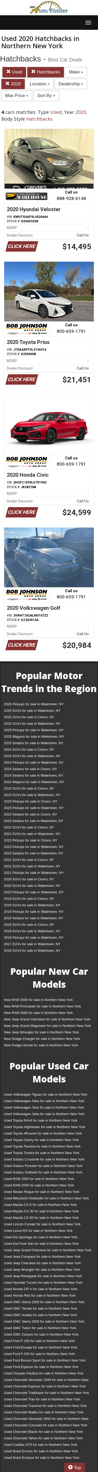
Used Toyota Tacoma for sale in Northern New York (42, 1146)
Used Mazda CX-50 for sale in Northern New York (41, 1218)
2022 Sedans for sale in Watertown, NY (33, 853)
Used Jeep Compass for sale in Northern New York (42, 1257)
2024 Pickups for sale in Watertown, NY (34, 762)
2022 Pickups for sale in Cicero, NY (30, 840)
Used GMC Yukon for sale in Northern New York (40, 1328)
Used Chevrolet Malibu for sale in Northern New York (43, 1412)
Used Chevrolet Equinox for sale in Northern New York (45, 1386)
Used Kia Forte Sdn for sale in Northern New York (41, 1244)
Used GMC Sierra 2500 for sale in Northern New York (44, 1321)
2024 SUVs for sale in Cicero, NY (29, 749)
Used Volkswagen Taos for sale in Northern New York (44, 1107)
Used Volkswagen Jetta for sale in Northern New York (44, 1114)
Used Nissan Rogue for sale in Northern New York (41, 1192)
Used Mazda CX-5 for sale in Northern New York (40, 1205)
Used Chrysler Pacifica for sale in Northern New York (43, 1373)
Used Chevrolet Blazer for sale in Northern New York (43, 1432)
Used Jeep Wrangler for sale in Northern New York (42, 1269)
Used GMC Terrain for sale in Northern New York (40, 1308)
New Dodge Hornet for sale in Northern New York (41, 1045)
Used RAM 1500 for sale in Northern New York (39, 1179)
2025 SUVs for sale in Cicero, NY (29, 717)
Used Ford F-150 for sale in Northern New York (39, 1341)
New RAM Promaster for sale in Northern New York (42, 1006)
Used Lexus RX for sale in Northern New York (38, 1231)
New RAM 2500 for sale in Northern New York (38, 1013)
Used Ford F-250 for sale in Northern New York (39, 1354)
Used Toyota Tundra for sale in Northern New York (41, 1153)
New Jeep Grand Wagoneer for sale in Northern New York (47, 1026)
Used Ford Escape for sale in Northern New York (40, 1347)
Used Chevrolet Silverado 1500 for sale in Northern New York (46, 1381)
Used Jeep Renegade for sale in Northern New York (43, 1276)
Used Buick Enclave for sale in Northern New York (41, 1458)
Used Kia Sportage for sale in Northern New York (41, 1237)
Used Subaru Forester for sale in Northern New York (43, 1166)
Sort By (46, 95)
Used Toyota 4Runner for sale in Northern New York (43, 1133)
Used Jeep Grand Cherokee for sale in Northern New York (47, 1250)
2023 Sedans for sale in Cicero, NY (30, 814)
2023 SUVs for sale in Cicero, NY (29, 788)
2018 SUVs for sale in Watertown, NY (32, 931)
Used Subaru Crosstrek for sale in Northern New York (44, 1159)
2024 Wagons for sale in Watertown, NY (34, 782)
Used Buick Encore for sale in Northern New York (41, 1451)
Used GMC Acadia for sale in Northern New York (40, 1315)
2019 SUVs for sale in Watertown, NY (32, 905)
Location (40, 83)
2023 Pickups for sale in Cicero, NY (30, 801)
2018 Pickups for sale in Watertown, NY (34, 937)
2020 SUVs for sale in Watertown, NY (32, 886)
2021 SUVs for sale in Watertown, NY (32, 866)
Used (14, 72)
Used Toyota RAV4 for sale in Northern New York (40, 1120)
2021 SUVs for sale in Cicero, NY (29, 860)
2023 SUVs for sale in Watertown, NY (32, 795)
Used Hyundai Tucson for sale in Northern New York (43, 1282)
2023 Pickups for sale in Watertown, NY (34, 808)
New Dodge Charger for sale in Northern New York (42, 1039)
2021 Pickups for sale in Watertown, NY (34, 873)
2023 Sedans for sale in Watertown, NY (33, 821)
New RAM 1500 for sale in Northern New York (38, 1000)
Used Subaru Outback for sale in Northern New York (43, 1172)
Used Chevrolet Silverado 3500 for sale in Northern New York (46, 1420)
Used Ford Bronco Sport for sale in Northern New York (45, 1360)
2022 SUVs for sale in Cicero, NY (29, 827)
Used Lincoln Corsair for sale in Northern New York (42, 1224)
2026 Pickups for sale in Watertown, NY (34, 704)
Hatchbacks (45, 72)
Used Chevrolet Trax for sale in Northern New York (42, 1399)
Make (76, 72)
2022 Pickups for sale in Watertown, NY (34, 847)
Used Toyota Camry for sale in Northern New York (41, 1140)
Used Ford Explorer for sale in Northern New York (41, 1367)
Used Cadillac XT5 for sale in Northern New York (40, 1445)
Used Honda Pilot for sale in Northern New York (40, 1295)
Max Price (16, 95)
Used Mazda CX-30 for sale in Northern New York (41, 1211)
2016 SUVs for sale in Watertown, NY (32, 950)
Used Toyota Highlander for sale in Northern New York (44, 1127)
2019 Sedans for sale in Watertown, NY (33, 918)
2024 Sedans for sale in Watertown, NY (33, 775)
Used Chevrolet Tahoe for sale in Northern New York (43, 1438)
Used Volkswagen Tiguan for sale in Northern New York (45, 1094)
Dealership (71, 83)
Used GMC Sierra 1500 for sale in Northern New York (44, 1302)
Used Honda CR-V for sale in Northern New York (40, 1289)
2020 (13, 83)
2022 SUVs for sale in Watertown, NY (32, 834)
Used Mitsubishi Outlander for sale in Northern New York (46, 1198)
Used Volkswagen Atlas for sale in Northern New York (44, 1101)
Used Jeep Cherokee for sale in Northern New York (42, 1263)
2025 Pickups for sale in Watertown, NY (34, 730)
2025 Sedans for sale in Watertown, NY (33, 743)
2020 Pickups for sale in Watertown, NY (34, 892)
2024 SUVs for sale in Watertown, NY (32, 756)
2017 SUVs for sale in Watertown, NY (32, 944)
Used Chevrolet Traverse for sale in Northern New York (45, 1406)
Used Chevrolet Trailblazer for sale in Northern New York (46, 1393)
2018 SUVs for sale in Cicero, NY (29, 925)
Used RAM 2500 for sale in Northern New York (39, 1185)
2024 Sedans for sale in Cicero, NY (30, 769)
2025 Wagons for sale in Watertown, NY (34, 736)
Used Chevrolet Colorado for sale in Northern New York (45, 1425)
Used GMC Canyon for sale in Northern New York (41, 1334)
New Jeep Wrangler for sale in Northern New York (41, 1032)
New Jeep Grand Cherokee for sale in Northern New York (47, 1019)
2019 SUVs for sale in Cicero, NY (29, 899)
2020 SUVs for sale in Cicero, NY (29, 879)
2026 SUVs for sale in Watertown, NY (32, 711)
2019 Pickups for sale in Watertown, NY (34, 912)
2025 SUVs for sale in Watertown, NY (32, 723)
